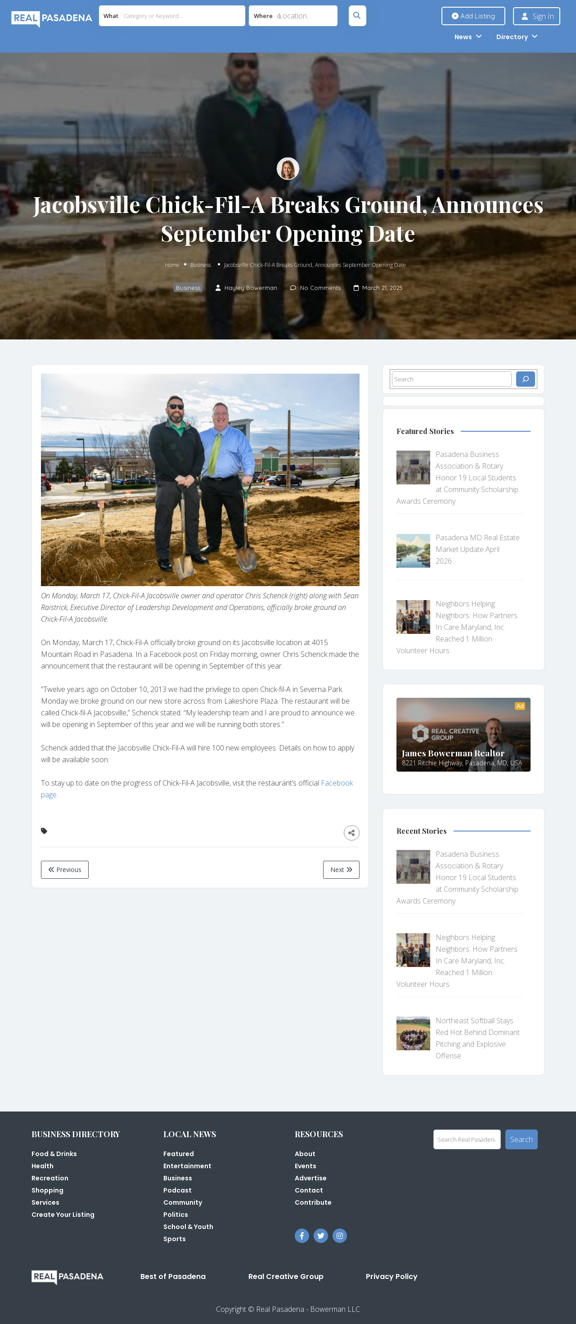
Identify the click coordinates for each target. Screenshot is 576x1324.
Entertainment (187, 1165)
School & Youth (188, 1226)
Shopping (47, 1190)
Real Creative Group (286, 1276)
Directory (512, 36)
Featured (178, 1153)
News (463, 36)
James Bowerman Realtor (453, 753)
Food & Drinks (54, 1153)
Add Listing (473, 16)
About (305, 1153)
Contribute (313, 1202)
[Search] (525, 379)
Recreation (50, 1178)
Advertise (311, 1178)
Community (182, 1202)
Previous (64, 869)
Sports (174, 1238)
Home (172, 265)
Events (305, 1165)
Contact (309, 1190)
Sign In (543, 16)
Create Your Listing (63, 1214)
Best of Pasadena (173, 1276)
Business (200, 265)
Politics (175, 1214)
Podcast (177, 1190)
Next (341, 869)
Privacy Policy (392, 1276)
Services (45, 1202)
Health (43, 1165)
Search (521, 1139)
